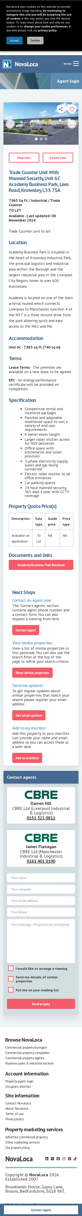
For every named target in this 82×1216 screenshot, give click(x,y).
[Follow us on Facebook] (58, 1154)
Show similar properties (32, 668)
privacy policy (47, 30)
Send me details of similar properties (37, 975)
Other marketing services (22, 1138)
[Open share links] (61, 104)
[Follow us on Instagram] (63, 1154)
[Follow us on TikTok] (75, 1154)
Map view (24, 153)
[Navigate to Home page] (20, 60)
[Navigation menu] (76, 59)
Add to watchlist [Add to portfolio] (27, 754)
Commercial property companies (27, 1048)
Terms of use (14, 1109)
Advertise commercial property (26, 1133)
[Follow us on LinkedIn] (46, 1154)
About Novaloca (16, 1104)
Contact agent (41, 1210)
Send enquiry (41, 999)
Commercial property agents (24, 1054)
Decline (35, 40)
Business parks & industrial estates (29, 1059)
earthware (37, 1200)
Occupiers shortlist (18, 1082)
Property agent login (19, 1077)
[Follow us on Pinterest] (69, 1154)
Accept (14, 40)
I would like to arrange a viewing (41, 964)
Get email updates (29, 711)
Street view (58, 153)
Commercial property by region (26, 1043)
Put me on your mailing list (37, 986)
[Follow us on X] (52, 1154)
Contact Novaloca (18, 1099)
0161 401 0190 (41, 857)
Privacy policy (14, 1115)
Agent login (68, 77)
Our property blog (17, 1143)
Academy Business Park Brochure (41, 560)
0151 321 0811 (41, 814)
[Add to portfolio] (72, 104)
